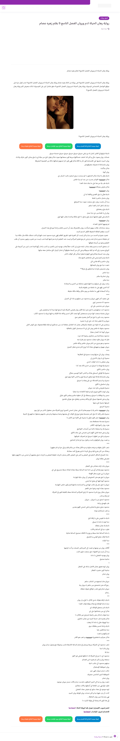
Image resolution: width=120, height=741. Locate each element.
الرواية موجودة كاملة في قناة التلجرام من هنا (88, 146)
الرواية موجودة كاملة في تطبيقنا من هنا (31, 146)
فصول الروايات (82, 8)
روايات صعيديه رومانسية (48, 8)
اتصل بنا (85, 2)
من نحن (68, 2)
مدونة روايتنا (98, 737)
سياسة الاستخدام (58, 2)
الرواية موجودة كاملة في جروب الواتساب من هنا (58, 146)
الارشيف (36, 2)
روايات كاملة (72, 8)
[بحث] (3, 8)
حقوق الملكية (77, 2)
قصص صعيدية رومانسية (30, 8)
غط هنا (71, 708)
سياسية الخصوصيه (46, 2)
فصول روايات (104, 18)
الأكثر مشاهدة (61, 8)
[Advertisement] (60, 45)
